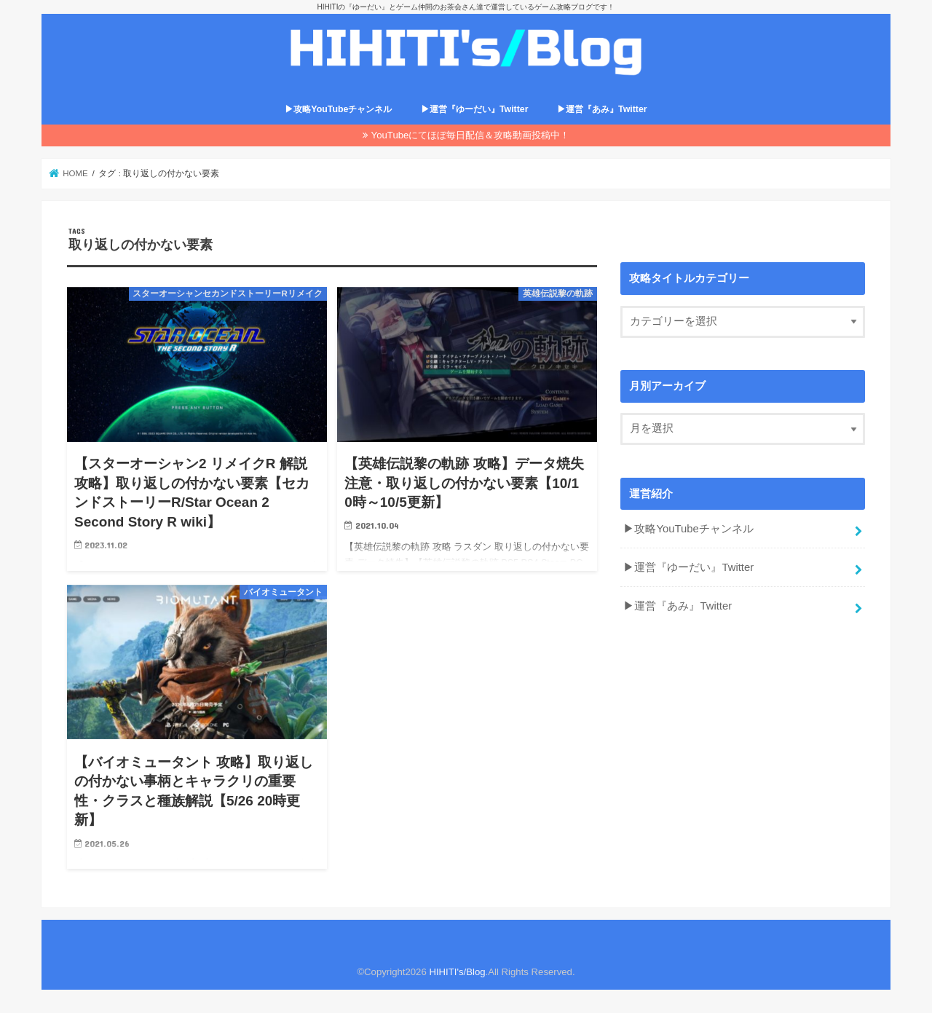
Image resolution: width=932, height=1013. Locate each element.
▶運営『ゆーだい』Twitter (475, 109)
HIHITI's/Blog (457, 971)
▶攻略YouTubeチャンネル (338, 109)
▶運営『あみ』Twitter (602, 109)
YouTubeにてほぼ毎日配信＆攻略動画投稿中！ (470, 135)
